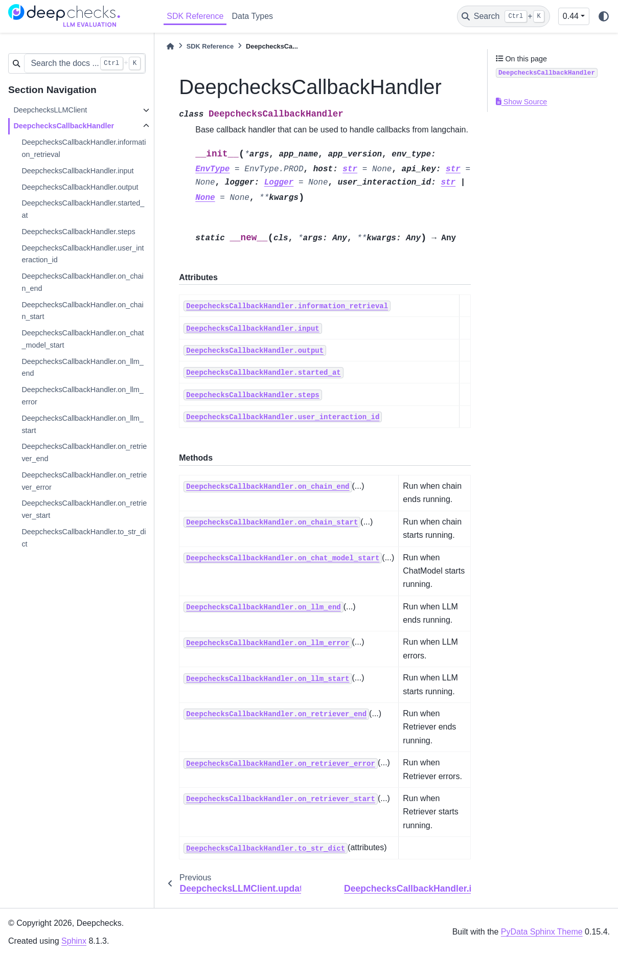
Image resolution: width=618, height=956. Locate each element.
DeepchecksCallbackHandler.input (77, 171)
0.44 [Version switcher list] (571, 16)
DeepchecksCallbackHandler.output (79, 187)
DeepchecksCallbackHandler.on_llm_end (82, 367)
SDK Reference (195, 16)
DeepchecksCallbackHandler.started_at (82, 209)
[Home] (170, 46)
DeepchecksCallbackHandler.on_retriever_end (84, 452)
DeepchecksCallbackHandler (63, 126)
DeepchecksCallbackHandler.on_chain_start (82, 311)
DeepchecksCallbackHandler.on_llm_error (82, 395)
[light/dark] (604, 16)
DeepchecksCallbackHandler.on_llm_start (82, 424)
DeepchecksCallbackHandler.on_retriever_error (84, 481)
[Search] (503, 16)
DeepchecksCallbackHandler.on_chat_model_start (82, 339)
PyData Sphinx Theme (542, 931)
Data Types (252, 16)
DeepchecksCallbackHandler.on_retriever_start (84, 509)
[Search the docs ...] (84, 63)
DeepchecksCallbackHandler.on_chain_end (82, 282)
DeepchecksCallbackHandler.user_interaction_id (82, 254)
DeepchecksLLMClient (50, 110)
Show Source (521, 102)
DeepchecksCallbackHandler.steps (78, 231)
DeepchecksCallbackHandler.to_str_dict (83, 538)
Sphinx (73, 941)
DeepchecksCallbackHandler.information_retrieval (83, 148)
